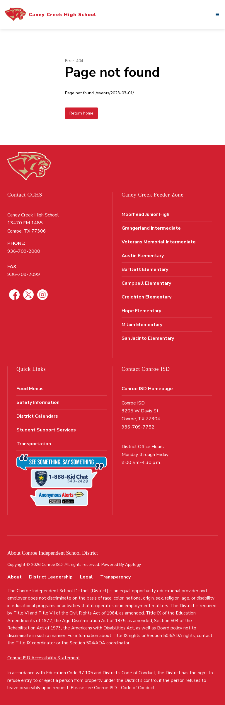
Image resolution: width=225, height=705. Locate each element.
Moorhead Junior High (145, 214)
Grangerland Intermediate (151, 228)
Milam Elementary (142, 324)
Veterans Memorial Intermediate (159, 242)
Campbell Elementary (146, 283)
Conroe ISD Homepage (147, 388)
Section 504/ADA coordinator (99, 643)
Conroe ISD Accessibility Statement (43, 658)
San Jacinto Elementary (148, 338)
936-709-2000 (23, 251)
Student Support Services (46, 430)
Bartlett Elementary (145, 269)
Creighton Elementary (146, 297)
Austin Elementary (143, 255)
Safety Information (37, 402)
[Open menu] (217, 14)
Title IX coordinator (35, 643)
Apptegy (133, 564)
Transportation (33, 444)
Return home (81, 113)
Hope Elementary (141, 311)
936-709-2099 (23, 274)
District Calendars (37, 416)
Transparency (115, 577)
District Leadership (51, 577)
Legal (86, 577)
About (14, 577)
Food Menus (30, 388)
